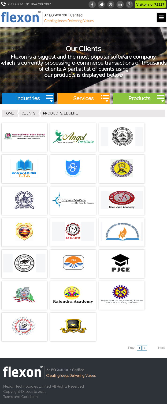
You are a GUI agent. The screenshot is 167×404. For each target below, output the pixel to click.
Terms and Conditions (21, 326)
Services (83, 98)
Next (161, 277)
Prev (131, 277)
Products (139, 98)
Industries (28, 98)
